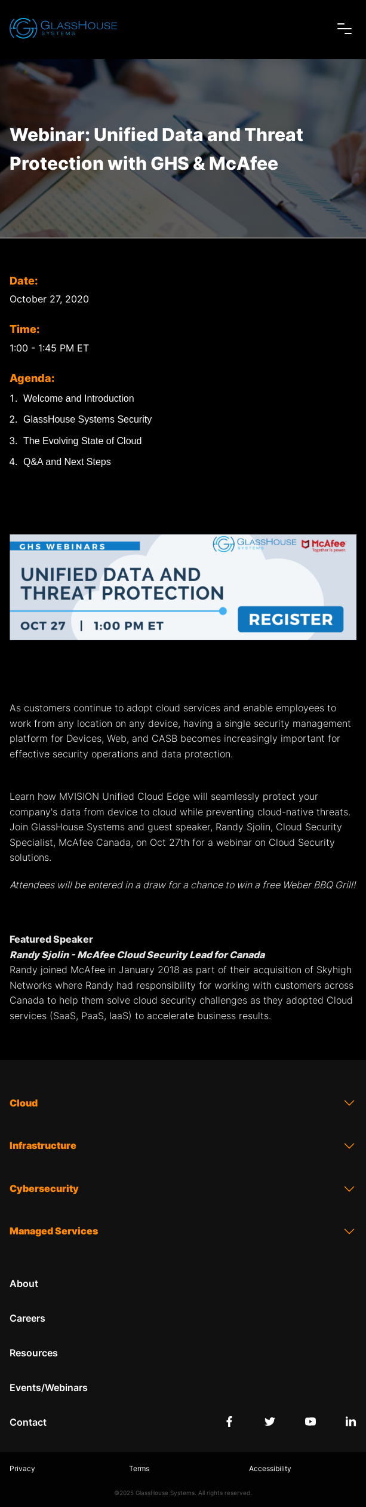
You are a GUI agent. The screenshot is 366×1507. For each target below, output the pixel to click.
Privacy (22, 1468)
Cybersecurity (183, 1189)
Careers (27, 1318)
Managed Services (183, 1231)
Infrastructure (183, 1146)
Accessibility (270, 1468)
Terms (139, 1468)
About (24, 1283)
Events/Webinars (49, 1387)
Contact (28, 1422)
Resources (34, 1353)
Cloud (183, 1103)
